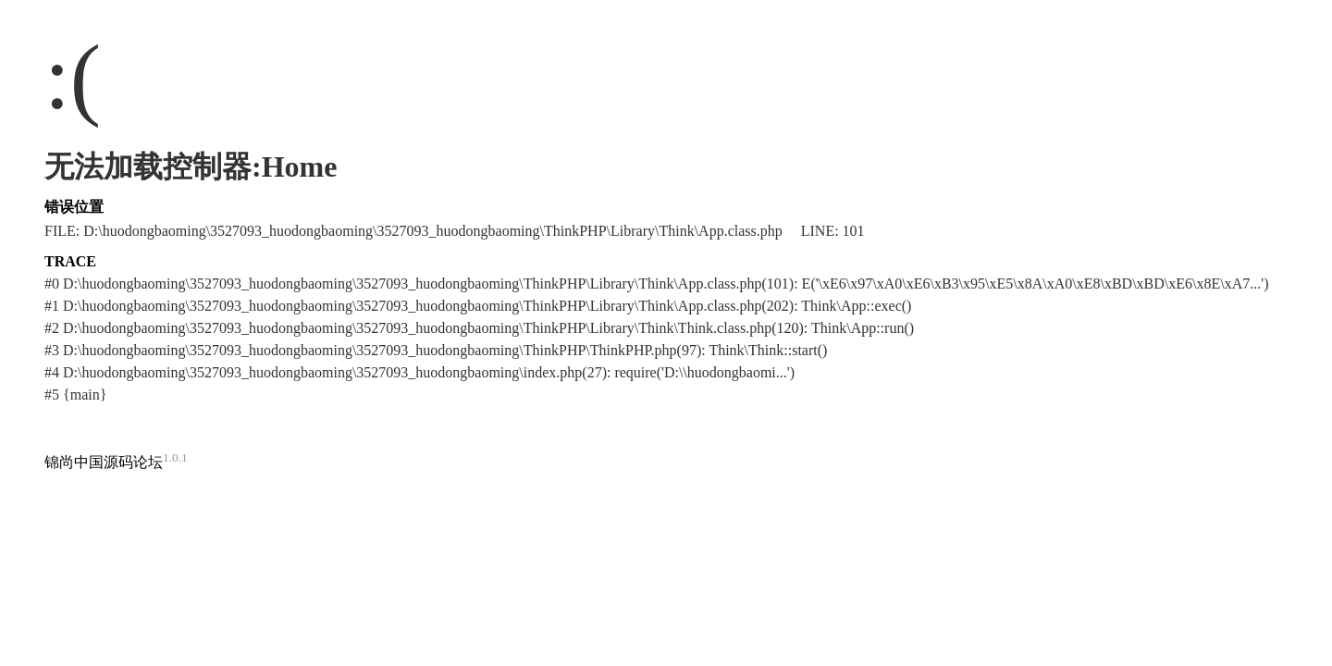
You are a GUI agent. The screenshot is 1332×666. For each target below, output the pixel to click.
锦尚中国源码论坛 (103, 462)
